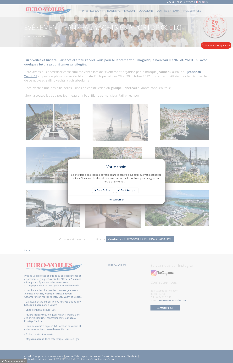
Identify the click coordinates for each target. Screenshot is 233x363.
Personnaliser (116, 199)
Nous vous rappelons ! (216, 45)
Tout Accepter (127, 190)
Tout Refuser (103, 190)
